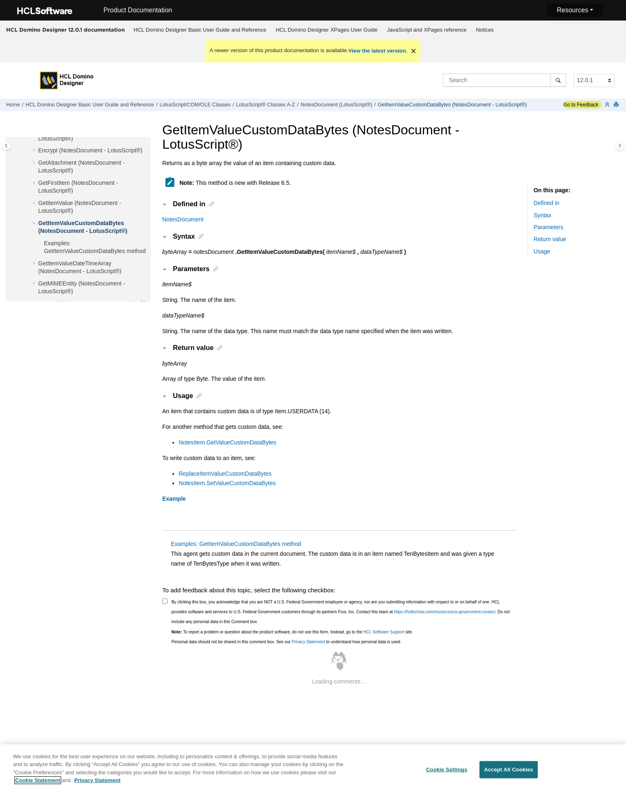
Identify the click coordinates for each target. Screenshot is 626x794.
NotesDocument (182, 219)
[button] (35, 151)
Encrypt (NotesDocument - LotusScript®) (90, 150)
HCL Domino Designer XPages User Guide (327, 30)
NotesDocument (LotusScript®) (336, 105)
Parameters (548, 227)
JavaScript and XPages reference (427, 30)
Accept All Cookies (508, 774)
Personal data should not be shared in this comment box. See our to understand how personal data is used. (286, 642)
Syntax (542, 215)
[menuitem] (200, 30)
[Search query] (504, 80)
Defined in (547, 203)
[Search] (558, 80)
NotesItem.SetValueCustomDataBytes (227, 483)
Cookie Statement (37, 785)
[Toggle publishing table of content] (6, 145)
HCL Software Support (383, 632)
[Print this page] (617, 105)
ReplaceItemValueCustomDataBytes (225, 473)
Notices (484, 30)
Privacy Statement (308, 642)
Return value (550, 239)
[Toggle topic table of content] (619, 145)
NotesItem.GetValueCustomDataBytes (227, 442)
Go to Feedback (581, 105)
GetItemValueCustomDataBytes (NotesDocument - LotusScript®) (452, 105)
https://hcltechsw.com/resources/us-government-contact (444, 612)
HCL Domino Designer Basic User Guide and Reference (200, 30)
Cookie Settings (446, 774)
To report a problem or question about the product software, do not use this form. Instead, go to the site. (292, 632)
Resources (572, 10)
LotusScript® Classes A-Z (265, 105)
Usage (542, 251)
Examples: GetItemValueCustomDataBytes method (236, 544)
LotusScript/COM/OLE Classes (195, 105)
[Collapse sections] (608, 105)
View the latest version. (378, 51)
